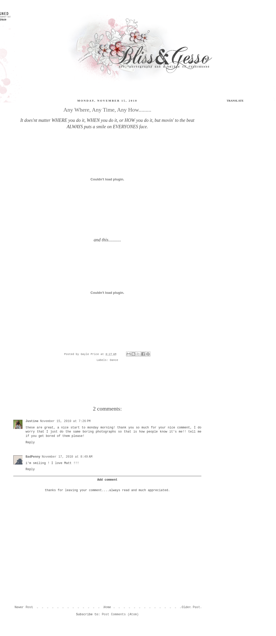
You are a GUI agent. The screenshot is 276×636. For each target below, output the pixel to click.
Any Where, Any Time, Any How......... (107, 109)
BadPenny (33, 457)
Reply (30, 442)
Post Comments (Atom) (120, 614)
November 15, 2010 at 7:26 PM (65, 421)
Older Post (191, 607)
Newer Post (24, 607)
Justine (32, 421)
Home (107, 607)
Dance (114, 360)
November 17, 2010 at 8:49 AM (67, 457)
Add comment (107, 480)
